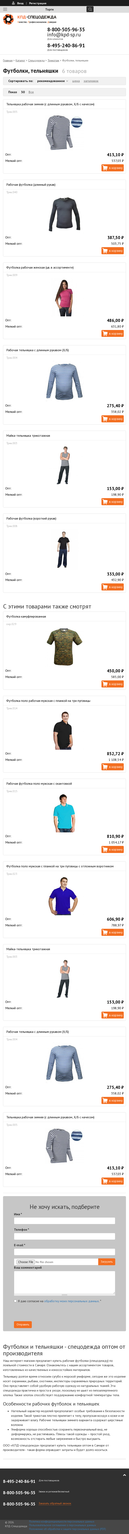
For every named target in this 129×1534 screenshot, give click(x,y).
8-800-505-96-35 (66, 29)
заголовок (91, 81)
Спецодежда (36, 60)
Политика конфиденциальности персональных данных (61, 1521)
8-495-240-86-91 (66, 45)
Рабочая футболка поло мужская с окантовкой (39, 783)
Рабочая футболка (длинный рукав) (30, 184)
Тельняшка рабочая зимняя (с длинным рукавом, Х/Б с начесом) (50, 104)
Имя (18, 1214)
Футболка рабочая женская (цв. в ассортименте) (40, 267)
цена (76, 81)
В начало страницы (121, 1475)
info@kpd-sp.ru (64, 34)
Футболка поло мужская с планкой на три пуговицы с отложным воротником (60, 866)
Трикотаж (53, 60)
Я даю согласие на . (57, 1301)
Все (31, 92)
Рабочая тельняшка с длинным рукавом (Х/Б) (37, 350)
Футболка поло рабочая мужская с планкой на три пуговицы (48, 701)
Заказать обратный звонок (55, 1503)
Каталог (20, 60)
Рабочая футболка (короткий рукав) (31, 518)
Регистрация (37, 3)
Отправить (23, 1324)
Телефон (21, 1229)
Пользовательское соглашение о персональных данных (62, 1525)
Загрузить (107, 1261)
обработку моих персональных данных (71, 1301)
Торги (49, 9)
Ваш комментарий (28, 1267)
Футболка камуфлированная (26, 616)
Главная (8, 60)
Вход (20, 3)
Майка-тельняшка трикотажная (28, 435)
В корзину (116, 168)
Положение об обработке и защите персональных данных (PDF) (67, 1529)
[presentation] (45, 1313)
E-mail (19, 1245)
